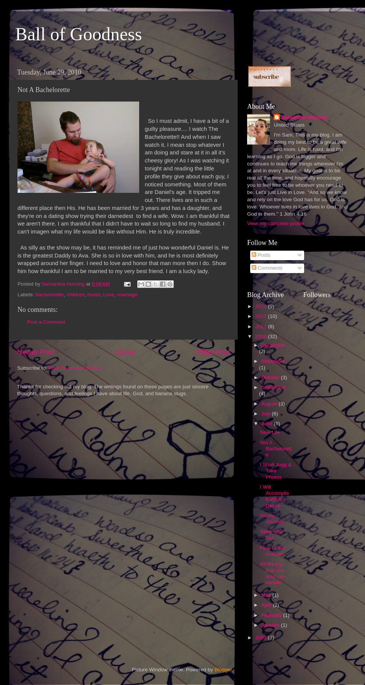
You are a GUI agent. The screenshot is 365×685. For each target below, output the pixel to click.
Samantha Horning (304, 117)
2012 (261, 316)
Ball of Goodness (78, 34)
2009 (261, 637)
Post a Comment (46, 322)
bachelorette (49, 294)
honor (93, 294)
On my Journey (272, 518)
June (267, 423)
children (75, 294)
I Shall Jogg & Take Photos (276, 471)
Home (125, 352)
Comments (267, 268)
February (272, 615)
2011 (261, 326)
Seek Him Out (271, 534)
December (273, 345)
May (266, 595)
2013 (261, 306)
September (273, 387)
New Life (270, 432)
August (270, 404)
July (266, 413)
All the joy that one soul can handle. (272, 573)
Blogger (223, 669)
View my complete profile (275, 223)
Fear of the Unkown (272, 551)
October (271, 377)
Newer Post (35, 352)
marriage (127, 294)
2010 (261, 336)
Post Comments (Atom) (75, 368)
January (271, 625)
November (273, 361)
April (267, 605)
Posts (261, 255)
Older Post (213, 352)
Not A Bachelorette (276, 449)
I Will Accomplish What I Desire (274, 496)
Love (108, 294)
